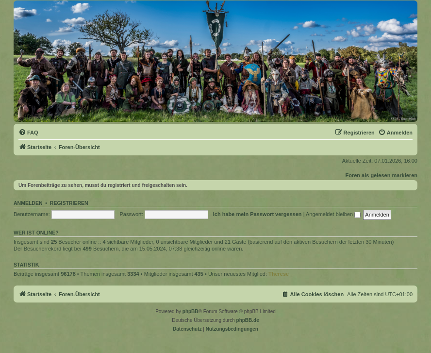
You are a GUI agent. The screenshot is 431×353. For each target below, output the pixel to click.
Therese (278, 274)
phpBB (190, 311)
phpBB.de (247, 320)
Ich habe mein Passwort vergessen (257, 214)
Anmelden (28, 203)
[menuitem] (28, 132)
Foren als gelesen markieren (381, 175)
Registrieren (69, 203)
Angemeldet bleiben (333, 214)
